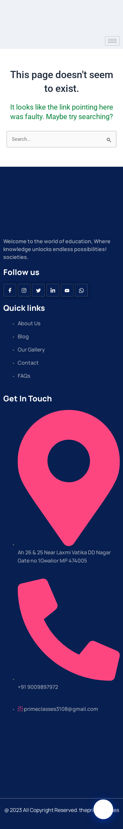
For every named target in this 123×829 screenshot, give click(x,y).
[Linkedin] (52, 290)
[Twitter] (38, 290)
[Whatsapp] (81, 290)
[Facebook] (9, 290)
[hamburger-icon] (112, 41)
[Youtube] (67, 290)
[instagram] (24, 290)
